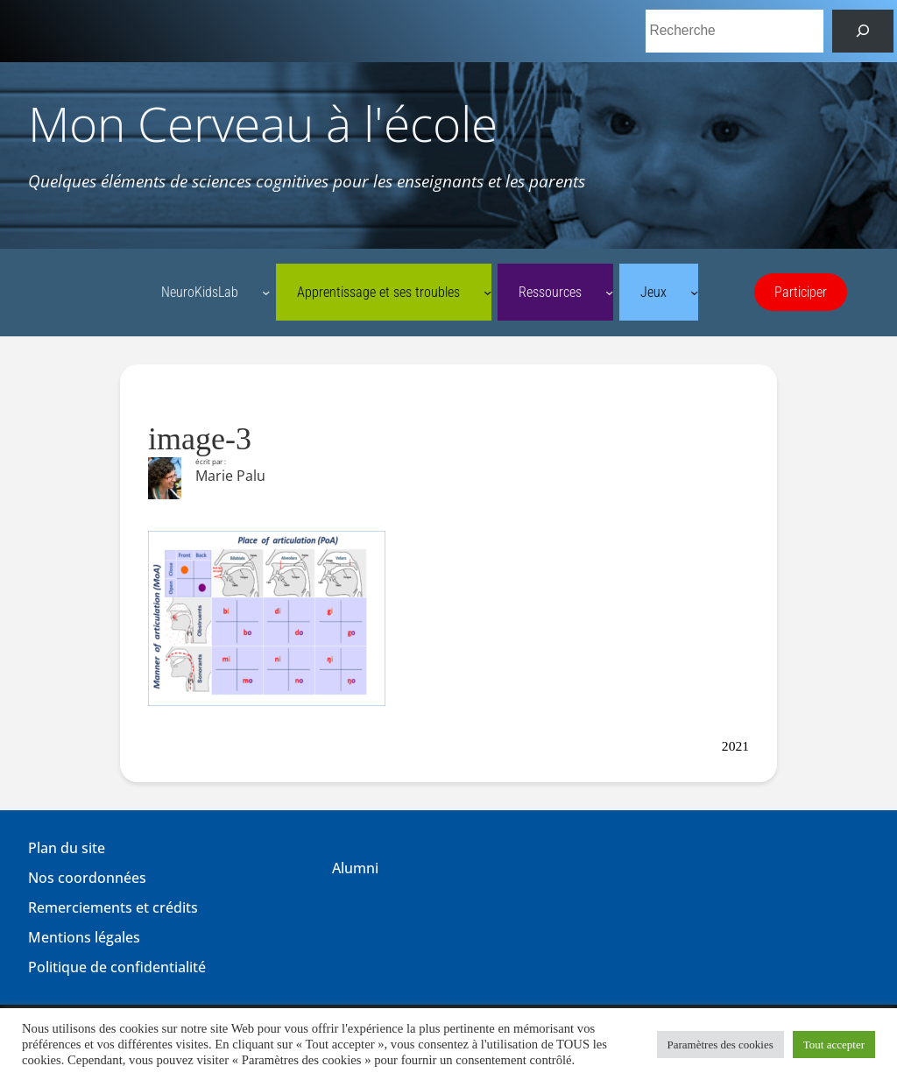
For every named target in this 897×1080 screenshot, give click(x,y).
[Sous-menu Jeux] (694, 292)
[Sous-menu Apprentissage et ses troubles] (487, 292)
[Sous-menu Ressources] (609, 292)
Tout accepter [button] (834, 1044)
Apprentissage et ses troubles (378, 292)
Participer (800, 292)
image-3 (199, 438)
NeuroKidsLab (199, 292)
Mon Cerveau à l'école (263, 123)
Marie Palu (230, 475)
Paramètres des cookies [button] (720, 1044)
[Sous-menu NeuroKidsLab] (266, 292)
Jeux (653, 292)
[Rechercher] (862, 31)
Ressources (550, 292)
